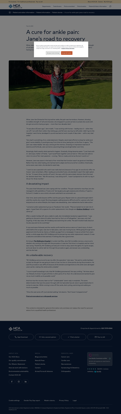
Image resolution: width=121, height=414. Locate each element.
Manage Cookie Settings (53, 53)
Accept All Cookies (66, 53)
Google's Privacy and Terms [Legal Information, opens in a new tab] (67, 48)
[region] (61, 49)
